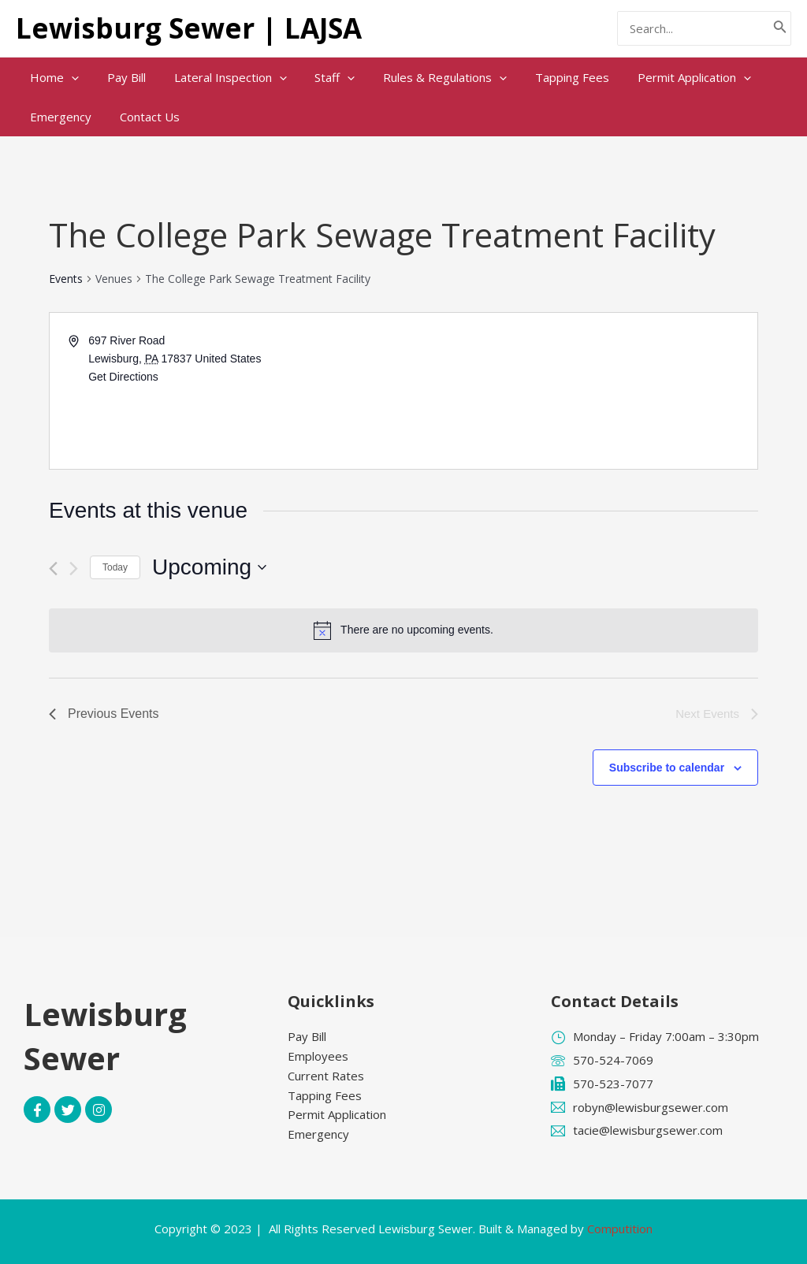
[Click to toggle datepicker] (209, 567)
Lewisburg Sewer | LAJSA (189, 27)
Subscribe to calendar (666, 767)
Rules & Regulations (424, 77)
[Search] (780, 29)
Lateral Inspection (218, 77)
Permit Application (664, 77)
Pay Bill (119, 77)
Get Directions (123, 376)
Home (52, 77)
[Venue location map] (579, 391)
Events (66, 278)
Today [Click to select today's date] (115, 567)
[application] (68, 77)
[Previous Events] (53, 568)
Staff (319, 77)
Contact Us (143, 117)
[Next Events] (73, 568)
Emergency (58, 117)
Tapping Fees (547, 77)
